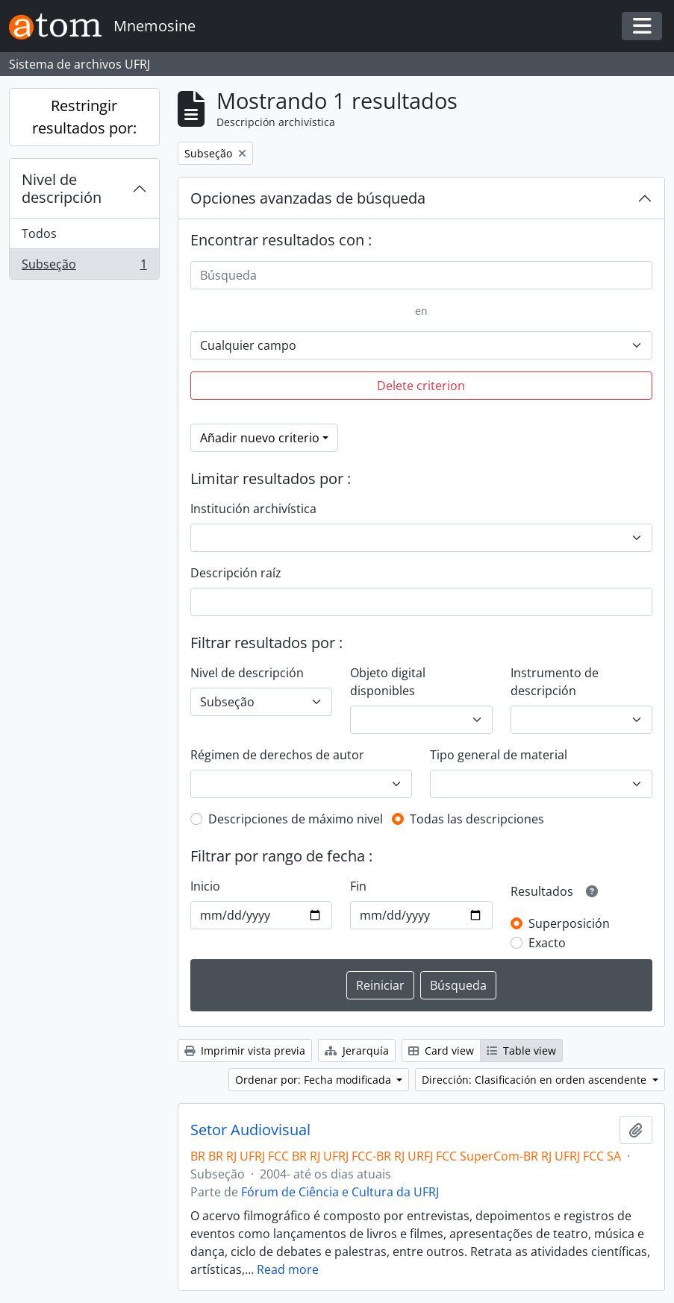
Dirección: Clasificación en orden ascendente (535, 1080)
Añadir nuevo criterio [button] (259, 438)
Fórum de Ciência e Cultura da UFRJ (340, 1192)
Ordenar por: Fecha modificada (314, 1080)
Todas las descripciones (477, 819)
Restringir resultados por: (84, 116)
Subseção (84, 267)
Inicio (205, 886)
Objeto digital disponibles (387, 682)
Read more (288, 1269)
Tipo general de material (498, 755)
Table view (521, 1050)
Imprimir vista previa (244, 1050)
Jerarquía (357, 1050)
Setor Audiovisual (250, 1130)
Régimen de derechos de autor (277, 755)
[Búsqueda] (421, 275)
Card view (441, 1050)
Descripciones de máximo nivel (295, 819)
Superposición (569, 923)
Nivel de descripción (62, 188)
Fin (358, 886)
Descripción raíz (235, 573)
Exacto (547, 943)
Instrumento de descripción (555, 682)
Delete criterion (421, 385)
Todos (39, 233)
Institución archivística (253, 508)
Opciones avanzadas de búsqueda (307, 198)
